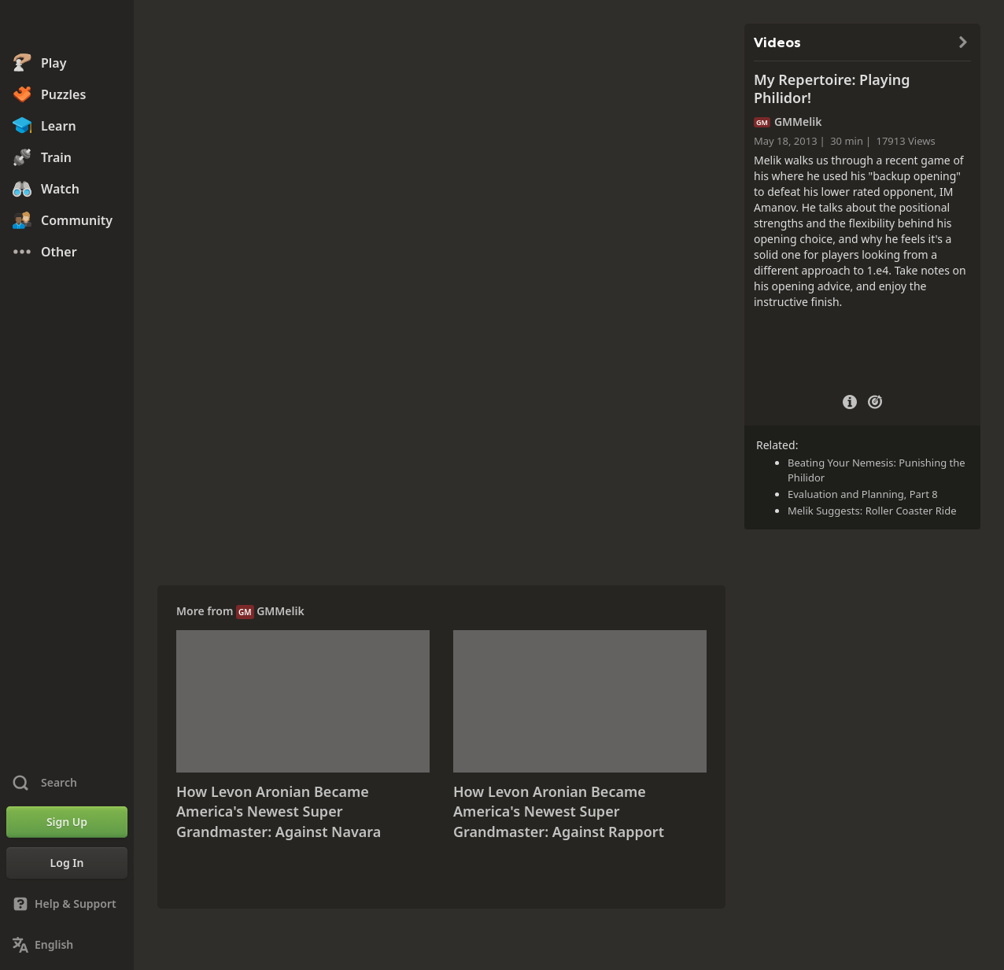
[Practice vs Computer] (875, 400)
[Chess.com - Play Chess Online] (66, 26)
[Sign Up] (66, 822)
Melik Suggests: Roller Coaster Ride (872, 510)
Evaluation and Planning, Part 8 (863, 494)
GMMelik (281, 610)
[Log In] (66, 863)
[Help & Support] (66, 904)
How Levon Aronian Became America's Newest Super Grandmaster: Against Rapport (558, 811)
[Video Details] (849, 400)
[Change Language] (66, 945)
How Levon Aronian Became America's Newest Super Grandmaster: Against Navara (278, 811)
